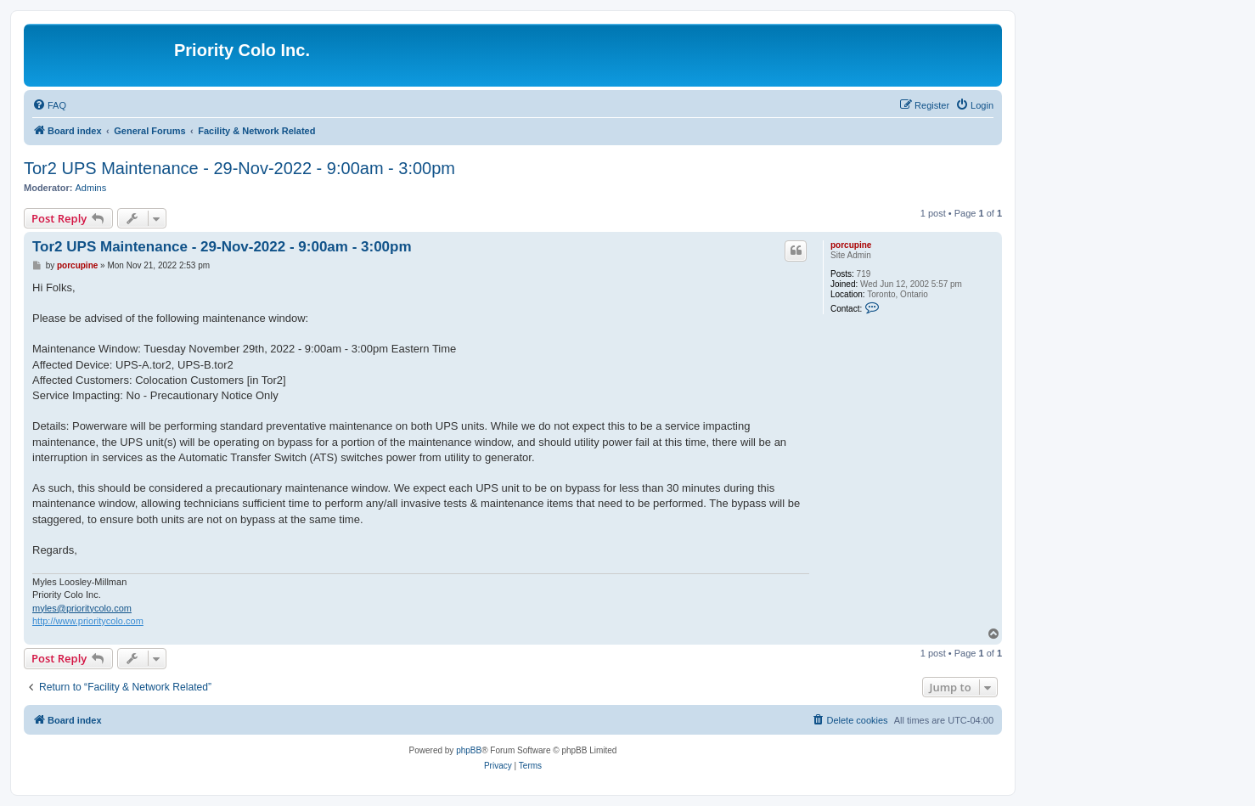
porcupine (850, 245)
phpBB (468, 750)
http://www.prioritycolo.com (88, 621)
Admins (91, 188)
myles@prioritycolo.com (82, 608)
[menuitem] (49, 105)
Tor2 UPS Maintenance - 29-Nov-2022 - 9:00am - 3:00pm (239, 168)
